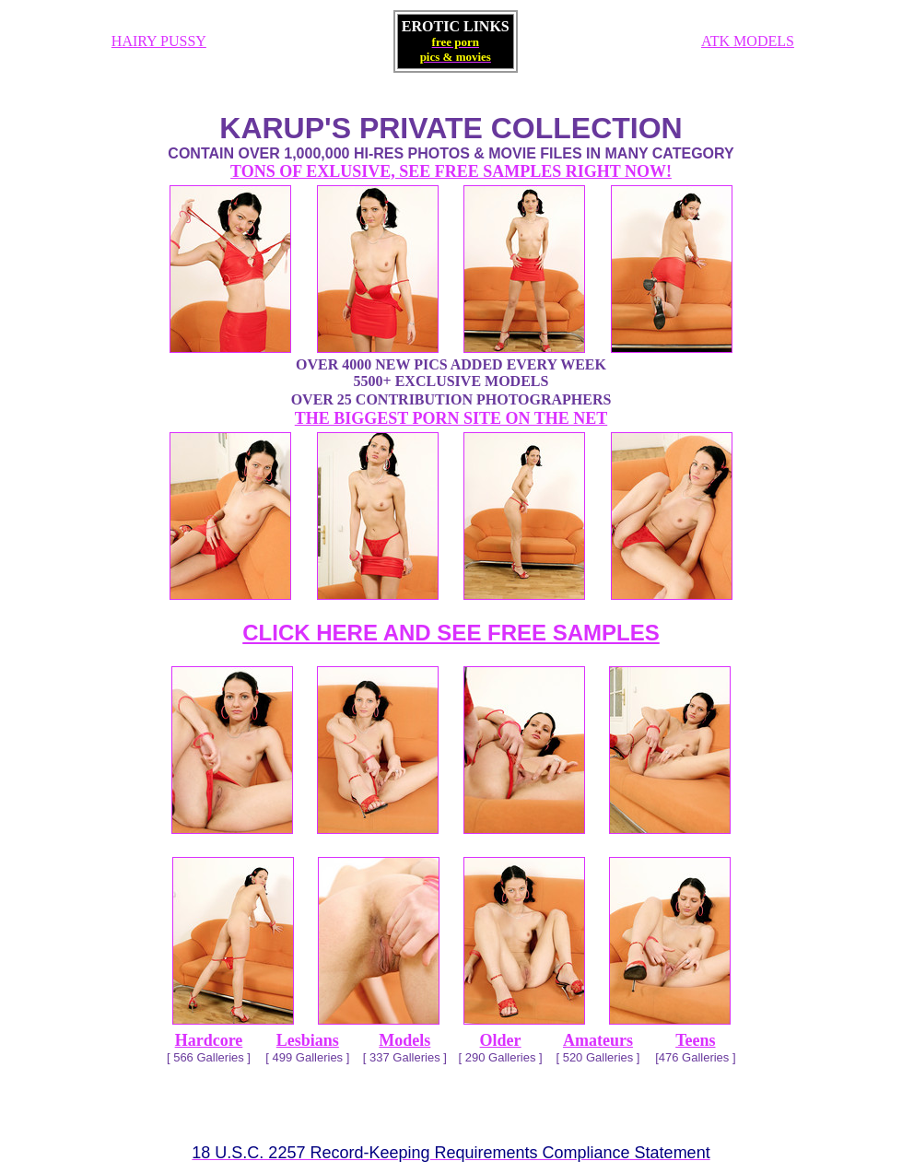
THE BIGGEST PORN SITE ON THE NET (451, 418)
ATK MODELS (747, 41)
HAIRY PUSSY (158, 41)
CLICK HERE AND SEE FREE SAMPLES (451, 632)
